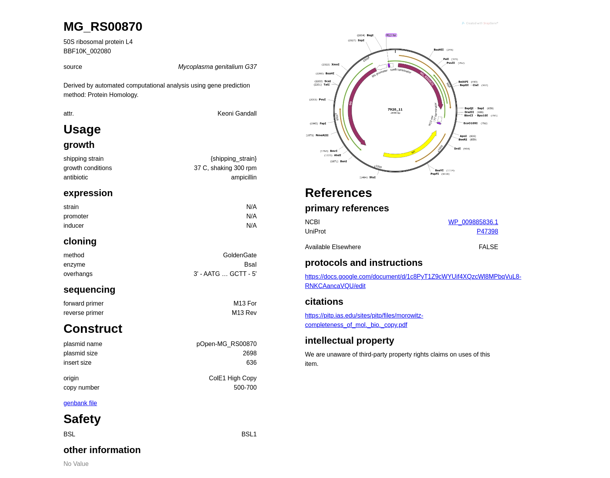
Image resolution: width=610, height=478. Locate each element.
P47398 (487, 231)
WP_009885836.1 (473, 222)
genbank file (80, 403)
